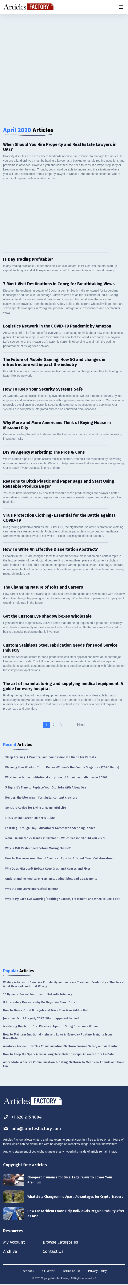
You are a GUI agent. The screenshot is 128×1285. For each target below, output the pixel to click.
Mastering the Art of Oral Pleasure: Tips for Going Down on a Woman (51, 1026)
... (67, 725)
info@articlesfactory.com (32, 1128)
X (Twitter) (49, 1271)
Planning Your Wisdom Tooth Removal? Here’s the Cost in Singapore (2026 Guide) (62, 767)
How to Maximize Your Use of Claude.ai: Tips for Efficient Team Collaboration (59, 858)
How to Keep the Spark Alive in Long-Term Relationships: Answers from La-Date (58, 1054)
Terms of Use (72, 1271)
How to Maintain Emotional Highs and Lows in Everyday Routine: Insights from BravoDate (57, 1036)
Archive (10, 1251)
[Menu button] (120, 7)
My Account (14, 1242)
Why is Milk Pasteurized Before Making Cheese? (38, 848)
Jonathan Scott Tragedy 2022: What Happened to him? (41, 1018)
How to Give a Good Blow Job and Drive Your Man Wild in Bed (45, 1010)
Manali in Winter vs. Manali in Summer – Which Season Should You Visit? (55, 838)
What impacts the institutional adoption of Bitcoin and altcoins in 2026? (56, 777)
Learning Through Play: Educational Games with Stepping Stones (50, 828)
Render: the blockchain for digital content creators (41, 797)
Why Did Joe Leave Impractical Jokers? (31, 889)
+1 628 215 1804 (22, 1117)
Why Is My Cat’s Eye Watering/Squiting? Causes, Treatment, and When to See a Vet (62, 899)
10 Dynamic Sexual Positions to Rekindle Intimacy (37, 994)
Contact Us (53, 1251)
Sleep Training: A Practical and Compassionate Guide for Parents (50, 757)
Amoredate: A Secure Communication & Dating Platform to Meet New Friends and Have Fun (63, 1064)
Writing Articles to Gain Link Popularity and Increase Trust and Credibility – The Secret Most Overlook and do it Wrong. (63, 984)
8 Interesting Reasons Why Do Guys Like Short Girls (39, 1002)
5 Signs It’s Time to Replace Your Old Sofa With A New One (45, 787)
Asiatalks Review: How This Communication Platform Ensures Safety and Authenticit (61, 1046)
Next (81, 725)
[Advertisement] (64, 47)
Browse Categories (60, 1242)
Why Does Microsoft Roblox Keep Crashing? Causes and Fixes (48, 868)
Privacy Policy (97, 1271)
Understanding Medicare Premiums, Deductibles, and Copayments (51, 879)
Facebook (27, 1271)
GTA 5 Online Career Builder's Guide (30, 818)
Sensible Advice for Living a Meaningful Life (35, 808)
